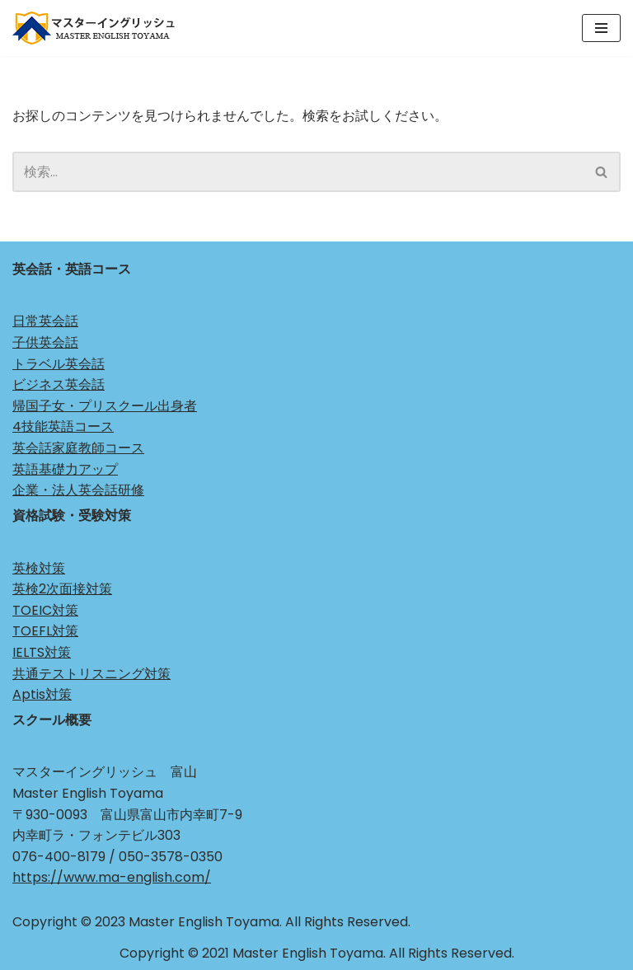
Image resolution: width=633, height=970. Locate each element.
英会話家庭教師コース (78, 447)
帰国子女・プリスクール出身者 (104, 405)
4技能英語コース (63, 426)
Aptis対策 (42, 694)
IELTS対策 (41, 652)
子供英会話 (45, 342)
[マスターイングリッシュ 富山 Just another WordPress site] (98, 28)
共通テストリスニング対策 (91, 673)
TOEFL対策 (45, 630)
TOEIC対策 (45, 610)
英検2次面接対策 (62, 588)
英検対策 (38, 568)
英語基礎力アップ (65, 469)
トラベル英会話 (58, 363)
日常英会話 (45, 321)
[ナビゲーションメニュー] (601, 28)
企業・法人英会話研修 (78, 489)
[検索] (298, 172)
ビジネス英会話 (58, 384)
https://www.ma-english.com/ (111, 877)
